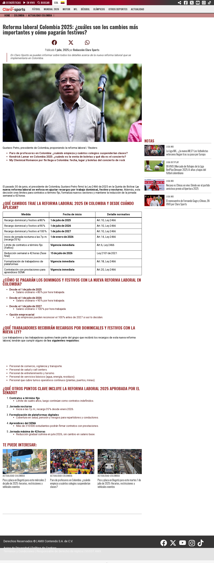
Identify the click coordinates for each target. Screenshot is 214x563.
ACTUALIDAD (137, 9)
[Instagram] (193, 543)
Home (7, 15)
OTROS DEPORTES (118, 9)
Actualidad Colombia (40, 15)
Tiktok (209, 2)
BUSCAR (45, 2)
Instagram (204, 3)
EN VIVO (31, 2)
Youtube (198, 3)
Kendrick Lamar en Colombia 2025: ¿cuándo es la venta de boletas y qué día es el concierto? (67, 156)
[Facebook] (165, 543)
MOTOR (66, 9)
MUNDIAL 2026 (51, 9)
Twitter (192, 3)
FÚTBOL (36, 9)
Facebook (186, 3)
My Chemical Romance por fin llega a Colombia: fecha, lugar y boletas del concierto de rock (67, 160)
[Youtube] (184, 543)
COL (56, 2)
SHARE (180, 3)
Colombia (19, 15)
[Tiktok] (201, 543)
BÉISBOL (85, 9)
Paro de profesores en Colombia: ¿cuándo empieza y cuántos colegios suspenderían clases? (68, 153)
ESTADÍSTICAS (13, 2)
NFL (75, 9)
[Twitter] (174, 543)
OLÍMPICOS (99, 9)
